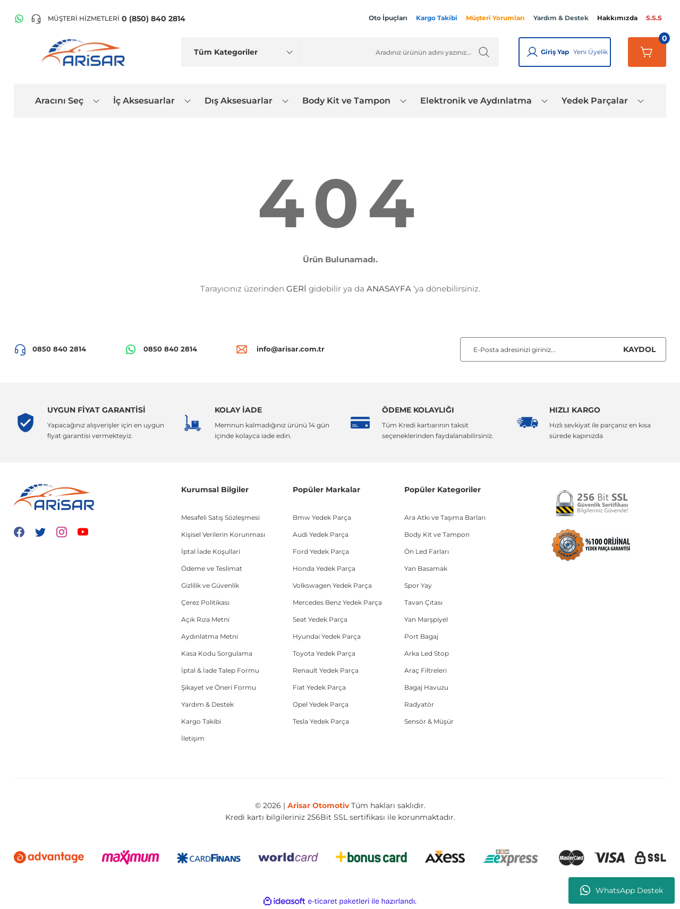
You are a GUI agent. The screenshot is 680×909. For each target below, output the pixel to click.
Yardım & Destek (207, 704)
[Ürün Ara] (400, 52)
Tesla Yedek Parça (321, 721)
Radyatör (419, 704)
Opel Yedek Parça (320, 704)
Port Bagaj (421, 636)
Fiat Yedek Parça (319, 687)
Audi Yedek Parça (320, 534)
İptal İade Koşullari (210, 551)
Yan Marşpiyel (426, 619)
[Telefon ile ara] (108, 18)
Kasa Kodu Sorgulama (216, 653)
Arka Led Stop (426, 653)
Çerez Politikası (205, 602)
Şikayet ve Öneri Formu (218, 687)
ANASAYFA (389, 289)
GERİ (296, 289)
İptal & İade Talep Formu (220, 670)
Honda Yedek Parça (324, 568)
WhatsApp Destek (621, 890)
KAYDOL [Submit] (639, 349)
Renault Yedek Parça (326, 670)
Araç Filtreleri (425, 670)
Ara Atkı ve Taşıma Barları (445, 517)
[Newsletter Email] (563, 349)
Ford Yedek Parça (321, 551)
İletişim (193, 738)
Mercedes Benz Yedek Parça (337, 602)
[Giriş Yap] (532, 52)
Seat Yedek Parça (320, 619)
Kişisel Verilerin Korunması (223, 534)
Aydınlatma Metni (209, 636)
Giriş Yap (555, 52)
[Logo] (85, 52)
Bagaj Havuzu (426, 687)
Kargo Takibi (201, 721)
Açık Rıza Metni (205, 619)
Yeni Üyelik (590, 52)
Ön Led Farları (426, 551)
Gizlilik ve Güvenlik (210, 585)
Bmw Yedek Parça (322, 517)
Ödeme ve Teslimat (211, 568)
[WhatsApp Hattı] (19, 18)
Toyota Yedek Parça (324, 653)
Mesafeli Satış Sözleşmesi (220, 517)
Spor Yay (418, 585)
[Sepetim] (647, 52)
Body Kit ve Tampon (437, 534)
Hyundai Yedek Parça (327, 636)
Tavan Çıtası (423, 602)
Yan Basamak (425, 568)
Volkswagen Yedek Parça (332, 585)
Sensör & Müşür (429, 721)
